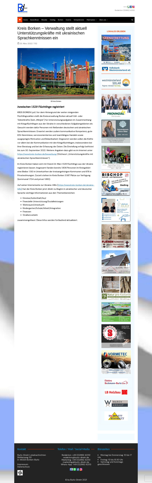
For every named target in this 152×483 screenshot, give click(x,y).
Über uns (102, 20)
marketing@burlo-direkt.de (76, 462)
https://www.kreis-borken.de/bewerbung (37, 154)
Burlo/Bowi (34, 20)
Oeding (52, 20)
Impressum (22, 464)
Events (68, 20)
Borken (60, 20)
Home (25, 20)
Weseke (44, 20)
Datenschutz (23, 466)
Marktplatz (91, 20)
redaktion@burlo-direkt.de (76, 457)
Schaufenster (79, 20)
